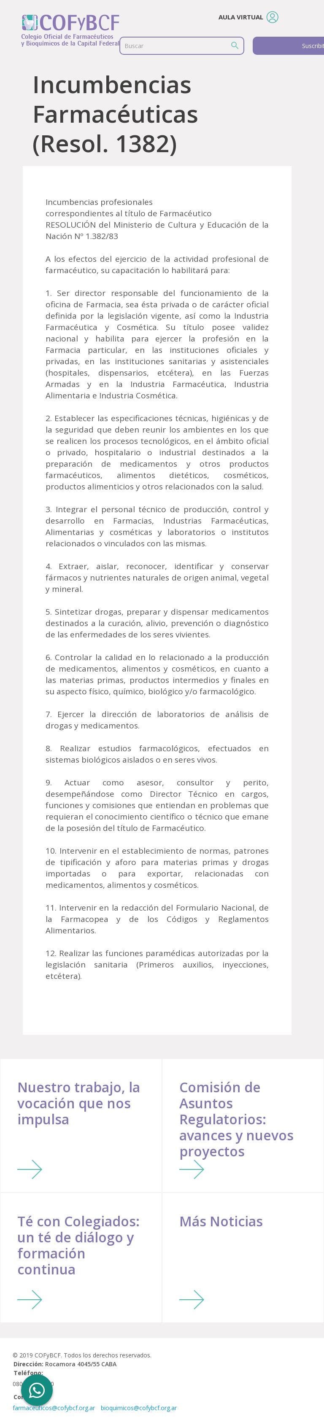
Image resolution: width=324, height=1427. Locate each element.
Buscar (133, 46)
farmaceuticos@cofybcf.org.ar (54, 1408)
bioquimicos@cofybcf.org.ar (139, 1408)
